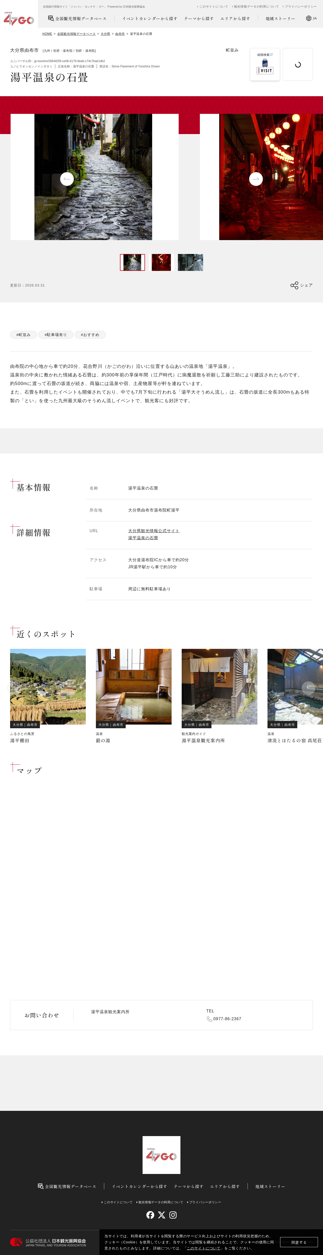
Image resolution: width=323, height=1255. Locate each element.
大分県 (105, 33)
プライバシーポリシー (301, 6)
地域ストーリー (281, 18)
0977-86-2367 (227, 1019)
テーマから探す (199, 18)
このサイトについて (204, 1248)
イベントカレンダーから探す (150, 18)
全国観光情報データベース (77, 18)
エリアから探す (235, 18)
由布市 (120, 33)
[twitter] (161, 1215)
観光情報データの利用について (256, 6)
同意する (299, 1242)
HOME (47, 33)
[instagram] (173, 1215)
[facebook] (150, 1215)
